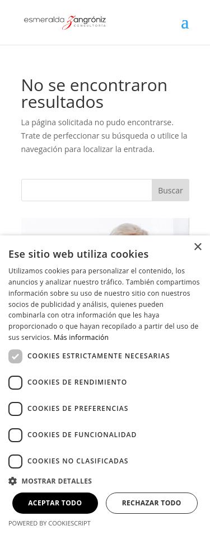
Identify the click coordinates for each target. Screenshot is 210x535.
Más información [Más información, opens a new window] (81, 337)
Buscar (170, 190)
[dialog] (105, 385)
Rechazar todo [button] (151, 503)
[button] (105, 481)
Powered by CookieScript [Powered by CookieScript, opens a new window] (49, 523)
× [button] (197, 247)
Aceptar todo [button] (55, 503)
